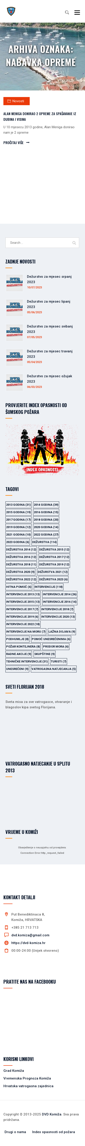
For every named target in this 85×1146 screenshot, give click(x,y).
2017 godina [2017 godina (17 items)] (18, 519)
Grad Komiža (13, 1071)
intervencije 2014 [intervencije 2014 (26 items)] (60, 594)
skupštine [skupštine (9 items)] (44, 654)
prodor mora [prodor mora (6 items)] (56, 646)
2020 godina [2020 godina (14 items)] (46, 527)
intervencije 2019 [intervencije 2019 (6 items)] (22, 616)
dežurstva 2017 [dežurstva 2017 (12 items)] (54, 557)
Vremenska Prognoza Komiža (27, 1078)
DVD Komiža (51, 1114)
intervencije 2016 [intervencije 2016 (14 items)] (60, 601)
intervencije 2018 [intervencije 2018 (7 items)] (57, 609)
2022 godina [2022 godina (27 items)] (46, 534)
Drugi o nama (15, 1132)
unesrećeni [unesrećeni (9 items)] (17, 669)
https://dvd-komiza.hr (28, 943)
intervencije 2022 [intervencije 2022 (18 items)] (23, 624)
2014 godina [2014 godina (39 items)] (46, 504)
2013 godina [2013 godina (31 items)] (18, 504)
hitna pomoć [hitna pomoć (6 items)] (19, 586)
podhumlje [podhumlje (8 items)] (17, 639)
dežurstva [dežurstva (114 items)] (44, 542)
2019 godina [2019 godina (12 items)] (18, 527)
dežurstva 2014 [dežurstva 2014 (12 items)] (21, 549)
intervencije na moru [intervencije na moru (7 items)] (26, 631)
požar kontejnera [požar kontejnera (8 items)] (23, 646)
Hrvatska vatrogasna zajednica (28, 1086)
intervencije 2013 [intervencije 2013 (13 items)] (23, 594)
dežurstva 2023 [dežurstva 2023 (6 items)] (53, 579)
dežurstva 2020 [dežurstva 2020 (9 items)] (20, 572)
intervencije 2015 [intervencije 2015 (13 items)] (23, 601)
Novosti (18, 101)
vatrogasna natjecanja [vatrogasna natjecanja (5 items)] (54, 669)
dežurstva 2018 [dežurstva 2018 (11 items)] (21, 564)
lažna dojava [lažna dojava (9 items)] (62, 631)
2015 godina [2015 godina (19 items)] (18, 512)
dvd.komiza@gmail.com (30, 935)
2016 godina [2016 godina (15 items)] (46, 512)
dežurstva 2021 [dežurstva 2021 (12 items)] (53, 572)
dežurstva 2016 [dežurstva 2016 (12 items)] (21, 557)
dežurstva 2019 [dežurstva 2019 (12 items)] (54, 564)
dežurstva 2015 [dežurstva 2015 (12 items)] (54, 549)
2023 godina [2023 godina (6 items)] (17, 542)
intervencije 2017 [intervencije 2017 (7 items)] (22, 609)
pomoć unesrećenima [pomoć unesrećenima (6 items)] (51, 639)
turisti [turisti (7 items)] (58, 661)
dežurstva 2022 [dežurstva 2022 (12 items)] (21, 579)
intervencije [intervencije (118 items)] (48, 586)
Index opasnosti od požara (53, 1132)
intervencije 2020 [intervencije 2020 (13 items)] (58, 616)
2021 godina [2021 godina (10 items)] (18, 534)
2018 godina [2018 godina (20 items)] (46, 519)
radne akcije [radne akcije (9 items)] (18, 654)
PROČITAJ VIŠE (13, 142)
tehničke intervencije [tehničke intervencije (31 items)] (27, 661)
